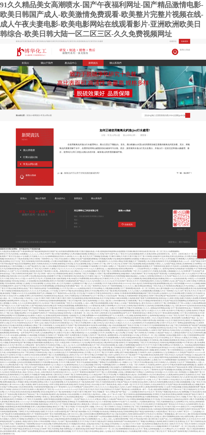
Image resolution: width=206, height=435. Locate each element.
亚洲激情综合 (192, 301)
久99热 (109, 325)
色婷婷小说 (19, 367)
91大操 (43, 266)
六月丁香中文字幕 (86, 355)
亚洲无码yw (66, 313)
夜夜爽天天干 (166, 426)
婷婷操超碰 (154, 429)
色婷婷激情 (65, 392)
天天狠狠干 (40, 360)
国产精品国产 (194, 325)
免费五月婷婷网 (107, 305)
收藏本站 (173, 41)
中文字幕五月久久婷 (75, 310)
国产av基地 (14, 340)
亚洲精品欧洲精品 (144, 286)
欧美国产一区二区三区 (181, 426)
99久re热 (92, 394)
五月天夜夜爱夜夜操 (73, 377)
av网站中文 (46, 330)
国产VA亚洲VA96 (138, 347)
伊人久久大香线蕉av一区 (180, 429)
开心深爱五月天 (59, 333)
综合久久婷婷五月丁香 (156, 303)
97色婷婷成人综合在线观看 (69, 394)
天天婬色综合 (147, 337)
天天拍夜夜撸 (198, 399)
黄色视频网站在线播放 (129, 259)
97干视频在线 (166, 392)
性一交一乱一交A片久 (80, 409)
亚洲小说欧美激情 (59, 278)
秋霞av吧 (26, 377)
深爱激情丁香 (45, 355)
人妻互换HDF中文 (181, 305)
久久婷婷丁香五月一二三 (184, 411)
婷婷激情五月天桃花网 (41, 362)
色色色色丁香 (41, 271)
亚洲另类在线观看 (42, 261)
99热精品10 (59, 313)
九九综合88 (46, 283)
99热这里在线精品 (77, 291)
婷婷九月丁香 (52, 347)
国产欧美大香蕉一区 (42, 370)
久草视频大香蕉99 (22, 382)
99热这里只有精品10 (107, 421)
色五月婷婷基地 (145, 283)
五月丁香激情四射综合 (136, 313)
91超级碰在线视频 (91, 362)
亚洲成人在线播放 (20, 254)
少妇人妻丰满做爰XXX (164, 288)
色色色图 (162, 271)
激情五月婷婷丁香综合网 (152, 296)
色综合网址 (94, 278)
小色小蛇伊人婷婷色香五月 (100, 313)
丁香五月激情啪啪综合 (164, 402)
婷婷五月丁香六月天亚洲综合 (65, 416)
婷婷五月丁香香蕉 (74, 318)
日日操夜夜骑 (59, 303)
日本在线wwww (157, 372)
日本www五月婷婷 (159, 362)
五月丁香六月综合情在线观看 (103, 345)
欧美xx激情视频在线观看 (40, 342)
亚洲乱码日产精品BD (174, 367)
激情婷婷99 (69, 365)
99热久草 (21, 340)
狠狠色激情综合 (148, 402)
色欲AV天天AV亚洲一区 (134, 424)
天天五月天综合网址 (161, 337)
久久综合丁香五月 (172, 315)
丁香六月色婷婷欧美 (43, 394)
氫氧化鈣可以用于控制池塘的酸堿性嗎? (82, 173)
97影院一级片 (35, 345)
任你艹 (22, 320)
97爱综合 (41, 431)
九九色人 (199, 397)
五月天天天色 (83, 421)
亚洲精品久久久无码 (95, 254)
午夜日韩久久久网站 (22, 345)
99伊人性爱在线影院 (59, 411)
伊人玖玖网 (78, 379)
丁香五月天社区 (142, 404)
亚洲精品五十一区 (69, 399)
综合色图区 (51, 402)
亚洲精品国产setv (196, 256)
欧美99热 (166, 256)
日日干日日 (15, 261)
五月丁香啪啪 (94, 256)
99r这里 (193, 426)
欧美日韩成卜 (126, 357)
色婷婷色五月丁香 (77, 382)
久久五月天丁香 (97, 352)
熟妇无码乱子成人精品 (100, 424)
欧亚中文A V (143, 379)
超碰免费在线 (189, 323)
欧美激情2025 (201, 414)
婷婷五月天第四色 (156, 404)
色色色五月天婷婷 (50, 264)
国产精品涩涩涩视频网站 (21, 264)
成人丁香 (28, 301)
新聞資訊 (93, 63)
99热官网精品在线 (163, 308)
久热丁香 (195, 328)
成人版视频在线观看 (34, 330)
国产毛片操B (28, 370)
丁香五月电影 (187, 389)
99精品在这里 (131, 318)
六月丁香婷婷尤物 (65, 404)
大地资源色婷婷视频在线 (43, 387)
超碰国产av (36, 313)
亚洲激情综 (79, 333)
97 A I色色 (120, 372)
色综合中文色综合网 (43, 424)
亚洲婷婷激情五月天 (16, 374)
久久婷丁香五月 (184, 291)
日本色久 (99, 323)
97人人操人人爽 (88, 303)
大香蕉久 (44, 397)
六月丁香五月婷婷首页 (188, 313)
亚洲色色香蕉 (27, 387)
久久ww (172, 305)
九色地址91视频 (170, 335)
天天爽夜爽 (179, 259)
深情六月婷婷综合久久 (74, 342)
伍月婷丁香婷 (105, 384)
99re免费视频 (184, 392)
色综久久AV (4, 362)
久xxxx (199, 296)
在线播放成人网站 (30, 325)
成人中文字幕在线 (50, 308)
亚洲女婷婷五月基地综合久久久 (133, 370)
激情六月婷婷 (37, 264)
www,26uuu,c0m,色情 (60, 271)
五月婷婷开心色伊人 (145, 352)
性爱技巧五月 (186, 333)
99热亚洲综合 (160, 328)
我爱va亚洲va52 (75, 335)
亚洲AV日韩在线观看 (41, 421)
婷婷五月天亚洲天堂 (8, 310)
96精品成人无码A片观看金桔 (68, 296)
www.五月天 (79, 293)
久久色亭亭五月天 (32, 278)
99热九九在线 (154, 416)
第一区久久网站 (109, 392)
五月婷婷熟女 (192, 431)
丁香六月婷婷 (138, 333)
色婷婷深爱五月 (194, 404)
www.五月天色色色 (115, 340)
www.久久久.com (131, 291)
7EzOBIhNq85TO (18, 370)
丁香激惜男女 (19, 424)
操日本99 (18, 404)
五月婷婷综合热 (40, 352)
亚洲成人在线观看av (76, 308)
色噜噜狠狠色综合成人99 (127, 429)
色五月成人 (85, 377)
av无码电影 (41, 335)
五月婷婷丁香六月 (131, 379)
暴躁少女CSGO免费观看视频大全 (166, 360)
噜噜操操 (154, 397)
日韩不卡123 (67, 335)
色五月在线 (110, 379)
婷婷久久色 (181, 335)
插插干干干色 (137, 355)
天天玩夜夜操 (136, 308)
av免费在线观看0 (110, 360)
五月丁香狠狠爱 (139, 261)
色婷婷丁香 (49, 310)
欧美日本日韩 (88, 379)
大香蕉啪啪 (170, 303)
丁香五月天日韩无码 (147, 342)
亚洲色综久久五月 (161, 276)
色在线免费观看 (125, 271)
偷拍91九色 (33, 377)
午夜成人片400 (55, 421)
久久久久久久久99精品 (105, 387)
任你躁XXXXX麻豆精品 (141, 367)
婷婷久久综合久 (155, 281)
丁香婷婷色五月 (97, 286)
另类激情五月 (176, 377)
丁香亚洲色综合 (193, 357)
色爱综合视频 (53, 340)
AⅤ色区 (190, 278)
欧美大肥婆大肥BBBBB (193, 367)
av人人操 (107, 269)
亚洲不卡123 (54, 370)
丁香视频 (166, 414)
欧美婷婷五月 (163, 254)
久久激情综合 (98, 269)
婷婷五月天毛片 (6, 254)
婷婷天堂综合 (192, 409)
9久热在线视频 (116, 325)
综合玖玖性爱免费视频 (44, 286)
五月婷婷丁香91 (67, 374)
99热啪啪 (43, 340)
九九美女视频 (51, 266)
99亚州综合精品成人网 (98, 342)
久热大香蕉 (150, 261)
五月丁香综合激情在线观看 (167, 313)
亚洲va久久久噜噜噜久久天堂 (121, 365)
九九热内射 (149, 305)
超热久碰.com (179, 416)
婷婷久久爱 (91, 323)
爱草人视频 (89, 406)
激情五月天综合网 (92, 291)
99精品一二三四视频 (87, 397)
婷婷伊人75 (145, 315)
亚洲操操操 (15, 291)
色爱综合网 (188, 416)
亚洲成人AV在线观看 (27, 281)
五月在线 (128, 333)
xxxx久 (17, 362)
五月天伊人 (88, 308)
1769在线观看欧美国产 (35, 293)
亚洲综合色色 (22, 288)
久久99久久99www (37, 409)
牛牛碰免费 (92, 266)
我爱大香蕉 (142, 431)
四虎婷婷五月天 (191, 296)
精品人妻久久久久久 (22, 337)
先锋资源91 (159, 320)
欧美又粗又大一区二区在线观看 (192, 254)
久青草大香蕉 (53, 384)
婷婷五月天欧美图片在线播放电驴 (63, 281)
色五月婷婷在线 (162, 342)
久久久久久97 (42, 256)
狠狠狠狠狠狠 (159, 325)
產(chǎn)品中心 (71, 63)
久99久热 (157, 318)
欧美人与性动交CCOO (94, 404)
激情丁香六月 (34, 273)
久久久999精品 (92, 374)
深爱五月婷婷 (186, 293)
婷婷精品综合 (60, 328)
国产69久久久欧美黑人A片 (118, 315)
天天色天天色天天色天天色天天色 (90, 389)
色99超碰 (197, 411)
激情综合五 (7, 320)
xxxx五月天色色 (155, 399)
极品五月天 (183, 286)
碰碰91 (197, 283)
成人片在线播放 (48, 328)
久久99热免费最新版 (58, 355)
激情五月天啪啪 (191, 320)
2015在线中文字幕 (174, 310)
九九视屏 (168, 374)
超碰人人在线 (138, 276)
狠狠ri (118, 259)
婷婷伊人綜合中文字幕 (16, 286)
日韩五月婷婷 (34, 259)
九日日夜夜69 (184, 330)
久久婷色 (13, 303)
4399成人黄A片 (98, 308)
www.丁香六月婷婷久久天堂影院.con (144, 365)
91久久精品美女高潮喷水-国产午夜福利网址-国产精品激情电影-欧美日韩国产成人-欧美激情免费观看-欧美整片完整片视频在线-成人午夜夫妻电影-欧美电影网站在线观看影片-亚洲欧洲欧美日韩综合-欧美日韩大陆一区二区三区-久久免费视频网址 (90, 251)
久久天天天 (64, 288)
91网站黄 (11, 365)
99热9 (83, 293)
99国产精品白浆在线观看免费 (180, 384)
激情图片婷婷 (182, 394)
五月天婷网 (74, 387)
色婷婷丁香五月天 (77, 362)
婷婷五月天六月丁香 (123, 355)
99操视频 (12, 362)
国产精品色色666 (43, 350)
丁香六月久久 (137, 271)
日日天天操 (106, 283)
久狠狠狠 (160, 335)
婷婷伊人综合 (19, 301)
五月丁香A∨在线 (182, 303)
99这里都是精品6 (59, 286)
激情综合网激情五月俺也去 (125, 409)
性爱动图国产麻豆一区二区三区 (78, 286)
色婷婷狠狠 (173, 357)
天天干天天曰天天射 (79, 431)
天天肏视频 (151, 328)
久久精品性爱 (159, 411)
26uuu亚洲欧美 (11, 402)
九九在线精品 (102, 328)
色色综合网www (47, 305)
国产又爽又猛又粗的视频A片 (78, 411)
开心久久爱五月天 (7, 308)
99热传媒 (95, 337)
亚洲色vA (154, 254)
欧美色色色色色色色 (197, 305)
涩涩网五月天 (158, 394)
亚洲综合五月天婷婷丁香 (113, 389)
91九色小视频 (14, 313)
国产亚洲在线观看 (141, 330)
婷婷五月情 (115, 382)
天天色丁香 (191, 397)
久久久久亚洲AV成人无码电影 (174, 372)
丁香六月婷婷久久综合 (165, 379)
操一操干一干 (144, 389)
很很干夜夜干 (141, 298)
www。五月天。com (174, 254)
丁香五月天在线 (68, 320)
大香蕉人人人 (160, 264)
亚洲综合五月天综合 (30, 429)
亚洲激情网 (158, 305)
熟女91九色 (169, 325)
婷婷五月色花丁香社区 (25, 310)
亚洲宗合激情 (44, 379)
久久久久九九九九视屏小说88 (42, 357)
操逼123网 (8, 315)
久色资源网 (91, 328)
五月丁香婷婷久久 (88, 318)
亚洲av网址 (165, 345)
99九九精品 (23, 318)
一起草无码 (23, 333)
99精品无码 (175, 330)
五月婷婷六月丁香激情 (54, 335)
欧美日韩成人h (181, 340)
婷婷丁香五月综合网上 (152, 293)
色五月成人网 (94, 347)
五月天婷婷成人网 (155, 340)
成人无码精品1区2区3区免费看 (121, 347)
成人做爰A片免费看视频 (125, 345)
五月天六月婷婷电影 (140, 281)
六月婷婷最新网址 (193, 335)
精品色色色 (41, 276)
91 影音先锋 (140, 318)
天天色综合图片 (195, 392)
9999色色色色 (79, 276)
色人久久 (19, 377)
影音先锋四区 (200, 276)
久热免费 (194, 298)
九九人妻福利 (170, 362)
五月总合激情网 (80, 264)
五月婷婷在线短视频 (139, 340)
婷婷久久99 (62, 397)
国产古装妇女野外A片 (88, 387)
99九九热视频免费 (145, 291)
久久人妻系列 (163, 269)
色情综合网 (122, 269)
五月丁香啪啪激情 (188, 362)
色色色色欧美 (181, 278)
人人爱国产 (75, 261)
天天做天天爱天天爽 (79, 392)
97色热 (109, 431)
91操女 (76, 365)
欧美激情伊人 (47, 365)
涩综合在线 (44, 392)
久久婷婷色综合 (60, 310)
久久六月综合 (9, 392)
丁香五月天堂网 (80, 323)
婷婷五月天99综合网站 (94, 288)
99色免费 (15, 416)
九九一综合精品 (186, 345)
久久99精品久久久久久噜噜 (124, 320)
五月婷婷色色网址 (81, 374)
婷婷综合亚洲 (112, 342)
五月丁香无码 (97, 296)
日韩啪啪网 (176, 419)
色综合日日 (7, 325)
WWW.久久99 (87, 269)
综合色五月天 (171, 328)
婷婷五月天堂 (15, 355)
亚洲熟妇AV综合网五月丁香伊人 (20, 409)
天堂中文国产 (109, 254)
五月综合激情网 (36, 283)
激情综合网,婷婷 (66, 384)
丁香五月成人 (157, 286)
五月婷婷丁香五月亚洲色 (49, 429)
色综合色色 (43, 384)
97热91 (116, 404)
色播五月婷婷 (185, 298)
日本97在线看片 (180, 409)
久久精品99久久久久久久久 (123, 323)
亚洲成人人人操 (194, 286)
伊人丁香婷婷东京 (153, 370)
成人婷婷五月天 (72, 355)
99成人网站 (102, 399)
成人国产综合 (177, 281)
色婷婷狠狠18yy (92, 301)
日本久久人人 (68, 372)
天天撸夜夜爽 (131, 301)
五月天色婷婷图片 (58, 409)
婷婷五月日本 (126, 266)
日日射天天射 (8, 424)
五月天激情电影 (71, 352)
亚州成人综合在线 (92, 384)
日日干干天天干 (52, 360)
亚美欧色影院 (51, 315)
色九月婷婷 (127, 305)
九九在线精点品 (58, 352)
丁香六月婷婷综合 (184, 328)
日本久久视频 (180, 397)
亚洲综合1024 (181, 421)
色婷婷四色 (76, 347)
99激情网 (38, 399)
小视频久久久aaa (126, 362)
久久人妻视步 (174, 333)
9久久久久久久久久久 (68, 269)
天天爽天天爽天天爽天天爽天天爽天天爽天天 (55, 298)
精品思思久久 (109, 404)
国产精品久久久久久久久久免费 (181, 276)
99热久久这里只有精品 (130, 387)
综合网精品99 (149, 421)
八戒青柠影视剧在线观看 (51, 399)
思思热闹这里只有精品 (65, 266)
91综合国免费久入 (147, 360)
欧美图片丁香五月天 (8, 256)
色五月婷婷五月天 (159, 367)
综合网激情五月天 (31, 419)
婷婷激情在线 (100, 397)
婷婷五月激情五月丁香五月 (29, 269)
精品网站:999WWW (25, 313)
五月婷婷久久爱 (88, 340)
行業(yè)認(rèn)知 (30, 157)
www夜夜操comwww (147, 399)
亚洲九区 (173, 256)
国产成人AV (166, 419)
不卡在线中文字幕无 (93, 293)
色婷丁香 (63, 421)
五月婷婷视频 (32, 350)
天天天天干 (136, 384)
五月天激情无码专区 (176, 320)
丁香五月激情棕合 (152, 347)
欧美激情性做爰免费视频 (183, 365)
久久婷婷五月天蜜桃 (16, 419)
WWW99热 (135, 335)
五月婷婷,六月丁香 (60, 367)
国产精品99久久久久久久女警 (87, 399)
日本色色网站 (93, 431)
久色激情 (27, 384)
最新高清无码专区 (53, 318)
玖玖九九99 (125, 399)
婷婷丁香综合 (169, 404)
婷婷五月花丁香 (106, 291)
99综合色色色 (103, 411)
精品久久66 (117, 387)
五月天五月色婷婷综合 (18, 323)
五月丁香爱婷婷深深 (157, 266)
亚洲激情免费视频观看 (57, 301)
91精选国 (202, 325)
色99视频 (166, 305)
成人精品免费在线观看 (159, 389)
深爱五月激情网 (194, 350)
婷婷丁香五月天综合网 (107, 374)
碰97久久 (83, 328)
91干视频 (13, 293)
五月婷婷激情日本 (68, 276)
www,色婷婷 (32, 271)
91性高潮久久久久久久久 (103, 281)
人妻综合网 (53, 397)
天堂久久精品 (59, 342)
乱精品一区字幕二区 (17, 330)
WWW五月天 (22, 293)
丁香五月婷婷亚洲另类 (19, 273)
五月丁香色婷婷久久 (61, 387)
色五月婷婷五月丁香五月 (82, 337)
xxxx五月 (103, 357)
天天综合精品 (165, 399)
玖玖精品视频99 (199, 360)
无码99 (11, 278)
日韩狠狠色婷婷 (61, 273)
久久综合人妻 (102, 301)
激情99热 (82, 288)
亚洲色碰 (103, 256)
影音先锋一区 (86, 360)
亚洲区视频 (127, 261)
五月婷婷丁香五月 (128, 264)
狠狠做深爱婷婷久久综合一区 (113, 426)
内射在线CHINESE (17, 276)
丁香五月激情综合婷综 (36, 288)
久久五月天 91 (35, 337)
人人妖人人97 (64, 345)
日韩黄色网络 (106, 350)
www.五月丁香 (125, 350)
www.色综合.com (192, 402)
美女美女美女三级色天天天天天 (170, 424)
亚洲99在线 (182, 357)
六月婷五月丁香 (94, 335)
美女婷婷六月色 (17, 357)
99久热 (192, 382)
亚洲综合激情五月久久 (34, 303)
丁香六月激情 (5, 291)
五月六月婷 (4, 278)
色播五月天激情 (31, 256)
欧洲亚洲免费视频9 (23, 406)
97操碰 (123, 273)
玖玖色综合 (30, 286)
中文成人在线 (52, 419)
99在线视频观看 (184, 382)
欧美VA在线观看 (181, 266)
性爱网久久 (167, 281)
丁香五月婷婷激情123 (181, 325)
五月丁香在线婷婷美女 (179, 308)
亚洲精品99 (71, 402)
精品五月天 (128, 330)
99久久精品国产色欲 (161, 333)
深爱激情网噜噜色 (113, 273)
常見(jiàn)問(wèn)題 (46, 115)
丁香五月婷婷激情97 (27, 261)
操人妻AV (116, 350)
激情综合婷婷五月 (180, 374)
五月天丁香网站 (177, 323)
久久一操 (9, 337)
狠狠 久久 (69, 283)
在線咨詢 (184, 41)
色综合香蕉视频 (25, 362)
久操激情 (71, 315)
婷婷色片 (172, 269)
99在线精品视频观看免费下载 (192, 387)
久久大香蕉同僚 (104, 402)
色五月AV (24, 328)
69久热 (49, 352)
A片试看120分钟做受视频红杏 (60, 261)
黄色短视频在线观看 (110, 416)
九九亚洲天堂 (187, 377)
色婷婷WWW (117, 402)
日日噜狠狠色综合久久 (137, 328)
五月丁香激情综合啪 (82, 372)
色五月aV (6, 355)
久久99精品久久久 (59, 365)
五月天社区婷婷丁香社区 (122, 281)
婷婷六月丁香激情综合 (35, 414)
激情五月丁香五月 (46, 389)
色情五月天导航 (101, 310)
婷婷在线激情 (62, 315)
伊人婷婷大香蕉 (190, 281)
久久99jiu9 (175, 291)
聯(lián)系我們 (115, 63)
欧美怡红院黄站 (170, 394)
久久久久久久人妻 (130, 286)
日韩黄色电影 (34, 411)
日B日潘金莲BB (158, 374)
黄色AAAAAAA (22, 402)
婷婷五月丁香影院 (148, 377)
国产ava (125, 313)
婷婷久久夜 (34, 389)
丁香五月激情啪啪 (141, 406)
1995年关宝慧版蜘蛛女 (19, 315)
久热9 (116, 414)
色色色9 (119, 411)
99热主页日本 (46, 409)
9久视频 (5, 342)
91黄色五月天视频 (69, 424)
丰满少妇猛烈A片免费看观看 (78, 278)
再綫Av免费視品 (65, 429)
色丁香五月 (169, 411)
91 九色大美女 (108, 323)
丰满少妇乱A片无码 (141, 416)
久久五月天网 (121, 318)
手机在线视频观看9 (101, 303)
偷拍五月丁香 (58, 406)
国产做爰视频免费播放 (88, 259)
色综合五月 (176, 392)
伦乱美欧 (99, 318)
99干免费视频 (106, 365)
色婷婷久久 (165, 293)
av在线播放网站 (47, 333)
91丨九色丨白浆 (108, 308)
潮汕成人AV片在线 (50, 291)
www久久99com (91, 281)
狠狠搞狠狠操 (20, 414)
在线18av (110, 303)
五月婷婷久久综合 (149, 384)
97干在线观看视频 (52, 288)
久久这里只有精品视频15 (172, 387)
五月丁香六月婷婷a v (144, 256)
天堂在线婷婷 (9, 283)
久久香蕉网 (114, 271)
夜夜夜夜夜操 (93, 298)
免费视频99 (119, 379)
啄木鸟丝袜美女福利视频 (96, 325)
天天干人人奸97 (125, 278)
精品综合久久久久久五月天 (31, 291)
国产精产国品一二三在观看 (126, 392)
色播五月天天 (45, 411)
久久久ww (5, 365)
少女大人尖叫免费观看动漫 (80, 345)
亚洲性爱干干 (188, 271)
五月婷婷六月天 (157, 259)
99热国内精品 (43, 404)
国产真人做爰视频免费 (99, 367)
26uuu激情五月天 (170, 266)
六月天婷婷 (33, 402)
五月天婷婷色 (73, 367)
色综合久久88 (93, 402)
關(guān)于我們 (47, 63)
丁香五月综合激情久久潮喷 (63, 259)
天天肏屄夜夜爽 (21, 308)
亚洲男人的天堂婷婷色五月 (35, 296)
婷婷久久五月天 (188, 419)
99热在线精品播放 (73, 397)
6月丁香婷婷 (39, 310)
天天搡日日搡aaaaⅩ (114, 256)
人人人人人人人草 (35, 254)
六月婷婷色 (32, 318)
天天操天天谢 (94, 421)
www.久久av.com (154, 379)
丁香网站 (101, 362)
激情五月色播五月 (102, 340)
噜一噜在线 (119, 296)
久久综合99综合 (109, 296)
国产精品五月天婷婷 (128, 382)
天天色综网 (175, 293)
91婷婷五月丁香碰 (138, 421)
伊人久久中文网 (98, 360)
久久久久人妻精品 (149, 308)
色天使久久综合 (6, 296)
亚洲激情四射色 (12, 269)
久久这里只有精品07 (7, 379)
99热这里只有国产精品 (14, 429)
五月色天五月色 (94, 350)
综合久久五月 (8, 345)
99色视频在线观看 (169, 340)
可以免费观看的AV (113, 362)
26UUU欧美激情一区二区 (80, 313)
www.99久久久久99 (21, 303)
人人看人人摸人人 (107, 419)
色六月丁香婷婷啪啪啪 (113, 286)
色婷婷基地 (201, 288)
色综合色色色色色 (23, 392)
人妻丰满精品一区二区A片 (90, 426)
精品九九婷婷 (185, 310)
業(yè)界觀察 (29, 150)
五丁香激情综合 (9, 404)
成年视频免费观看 (52, 431)
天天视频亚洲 (122, 374)
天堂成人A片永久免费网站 (92, 320)
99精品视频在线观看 (102, 330)
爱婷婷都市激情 (156, 387)
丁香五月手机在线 (135, 419)
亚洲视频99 (172, 261)
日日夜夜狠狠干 (85, 296)
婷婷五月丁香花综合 (48, 313)
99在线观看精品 (9, 406)
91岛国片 (29, 421)
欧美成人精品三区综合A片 (26, 372)
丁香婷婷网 (29, 424)
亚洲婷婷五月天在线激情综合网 (146, 323)
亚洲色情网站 (128, 411)
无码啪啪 (42, 419)
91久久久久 (82, 271)
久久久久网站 (165, 429)
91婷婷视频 (198, 406)
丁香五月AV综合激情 (73, 303)
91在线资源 (18, 325)
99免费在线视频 (65, 431)
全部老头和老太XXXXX (121, 283)
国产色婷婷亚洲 (180, 431)
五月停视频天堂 (100, 355)
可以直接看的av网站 (136, 350)
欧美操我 (24, 259)
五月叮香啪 (192, 337)
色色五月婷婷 (9, 372)
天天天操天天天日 (146, 325)
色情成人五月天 (9, 377)
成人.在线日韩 (42, 372)
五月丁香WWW (175, 389)
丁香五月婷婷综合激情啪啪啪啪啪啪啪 (137, 394)
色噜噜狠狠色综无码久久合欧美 (59, 256)
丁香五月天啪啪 (143, 301)
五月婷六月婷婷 (96, 409)
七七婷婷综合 (148, 372)
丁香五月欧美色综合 (166, 397)
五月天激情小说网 (105, 266)
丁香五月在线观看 (61, 357)
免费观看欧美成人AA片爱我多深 (87, 305)
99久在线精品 (172, 273)
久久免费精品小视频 (32, 340)
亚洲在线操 (125, 340)
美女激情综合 (56, 379)
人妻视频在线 (129, 372)
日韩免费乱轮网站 (36, 382)
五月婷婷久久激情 (48, 269)
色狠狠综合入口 (160, 352)
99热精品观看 (146, 278)
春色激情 (6, 293)
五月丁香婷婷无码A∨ (60, 293)
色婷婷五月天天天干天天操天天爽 (148, 345)
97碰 (13, 325)
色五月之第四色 (156, 414)
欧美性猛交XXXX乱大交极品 (171, 347)
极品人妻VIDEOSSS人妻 (13, 384)
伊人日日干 (118, 305)
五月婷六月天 (164, 323)
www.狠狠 (131, 315)
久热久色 (134, 283)
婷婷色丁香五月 (65, 347)
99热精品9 (161, 315)
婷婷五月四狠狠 (16, 399)
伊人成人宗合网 (118, 333)
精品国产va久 (10, 421)
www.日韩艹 (109, 264)
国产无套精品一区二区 (43, 367)
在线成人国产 (140, 310)
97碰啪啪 (22, 335)
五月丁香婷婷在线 (35, 308)
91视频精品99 (42, 402)
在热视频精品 (109, 318)
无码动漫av (193, 414)
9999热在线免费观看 (42, 281)
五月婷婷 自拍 (114, 310)
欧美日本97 (192, 288)
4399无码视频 (101, 259)
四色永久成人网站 (71, 271)
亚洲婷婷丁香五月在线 (143, 273)
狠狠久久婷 (129, 273)
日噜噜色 (112, 411)
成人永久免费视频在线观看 (24, 360)
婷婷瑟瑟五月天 (21, 379)
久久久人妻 (77, 256)
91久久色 (68, 409)
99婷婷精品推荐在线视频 (67, 419)
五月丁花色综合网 (10, 394)
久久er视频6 (153, 269)
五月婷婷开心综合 (163, 377)
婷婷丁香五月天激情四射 (100, 382)
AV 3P (202, 315)
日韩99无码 (97, 365)
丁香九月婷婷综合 (40, 301)
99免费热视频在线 (9, 382)
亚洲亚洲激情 (61, 402)
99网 (199, 320)
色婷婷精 (137, 315)
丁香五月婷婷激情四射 (32, 365)
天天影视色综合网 (171, 286)
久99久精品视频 (31, 335)
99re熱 (150, 379)
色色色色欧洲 (98, 370)
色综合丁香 (48, 303)
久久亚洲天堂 (84, 394)
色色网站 (6, 261)
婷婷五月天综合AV (76, 357)
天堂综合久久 (75, 370)
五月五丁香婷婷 (166, 291)
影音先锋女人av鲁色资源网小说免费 (174, 318)
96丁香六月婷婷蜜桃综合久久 (176, 350)
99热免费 (108, 259)
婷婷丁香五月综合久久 (168, 355)
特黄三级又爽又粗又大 (152, 419)
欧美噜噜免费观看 (167, 409)
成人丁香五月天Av (122, 254)
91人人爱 (63, 318)
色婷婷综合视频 (151, 424)
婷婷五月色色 (78, 384)
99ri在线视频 (155, 291)
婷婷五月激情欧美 (43, 320)
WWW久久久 (190, 283)
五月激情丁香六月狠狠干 (9, 328)
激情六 (189, 379)
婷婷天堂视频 (199, 377)
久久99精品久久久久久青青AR (157, 310)
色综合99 (79, 269)
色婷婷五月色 (87, 370)
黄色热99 (61, 340)
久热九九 (84, 347)
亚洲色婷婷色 (14, 342)
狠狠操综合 (15, 352)
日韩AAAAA (74, 288)
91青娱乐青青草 (138, 305)
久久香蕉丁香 (100, 273)
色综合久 (9, 360)
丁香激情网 (110, 357)
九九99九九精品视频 (86, 365)
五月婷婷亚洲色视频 (30, 404)
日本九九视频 (18, 296)
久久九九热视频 (90, 333)
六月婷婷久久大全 (30, 298)
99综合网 (86, 342)
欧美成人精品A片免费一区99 (121, 384)
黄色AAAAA (170, 278)
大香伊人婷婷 (89, 310)
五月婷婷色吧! (197, 333)
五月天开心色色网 (104, 333)
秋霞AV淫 (19, 365)
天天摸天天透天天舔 (129, 256)
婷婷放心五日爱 (184, 256)
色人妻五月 (142, 303)
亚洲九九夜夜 (144, 387)
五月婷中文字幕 (64, 291)
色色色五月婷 (173, 382)
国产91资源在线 (161, 273)
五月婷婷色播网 (161, 382)
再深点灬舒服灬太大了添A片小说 (108, 394)
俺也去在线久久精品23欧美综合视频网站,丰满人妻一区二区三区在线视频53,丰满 (35, 426)
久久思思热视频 (110, 372)
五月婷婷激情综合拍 (73, 340)
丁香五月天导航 (6, 416)
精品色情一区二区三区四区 (143, 288)
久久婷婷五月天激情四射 (118, 328)
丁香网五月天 (23, 411)
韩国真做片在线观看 (185, 269)
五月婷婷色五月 (127, 406)
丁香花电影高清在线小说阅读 (148, 409)
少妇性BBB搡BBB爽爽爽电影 (94, 414)
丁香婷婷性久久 (46, 259)
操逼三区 (17, 387)
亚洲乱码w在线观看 (120, 291)
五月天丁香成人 (143, 429)
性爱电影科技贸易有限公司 (21, 347)
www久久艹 (100, 276)
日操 (136, 291)
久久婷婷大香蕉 (172, 298)
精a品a (119, 404)
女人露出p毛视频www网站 (167, 416)
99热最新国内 (78, 298)
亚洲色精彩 (81, 325)
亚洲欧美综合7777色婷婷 (151, 355)
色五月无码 (104, 298)
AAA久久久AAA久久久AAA (65, 389)
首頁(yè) (25, 63)
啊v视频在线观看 (175, 342)
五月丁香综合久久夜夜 (178, 337)
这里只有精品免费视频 (100, 377)
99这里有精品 (186, 370)
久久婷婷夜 (149, 276)
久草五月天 (52, 404)
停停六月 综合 (63, 308)
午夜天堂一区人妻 (73, 328)
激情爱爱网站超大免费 (141, 397)
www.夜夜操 (19, 283)
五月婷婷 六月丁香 (98, 264)
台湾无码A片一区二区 (148, 335)
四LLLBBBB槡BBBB (117, 301)
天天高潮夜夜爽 (82, 402)
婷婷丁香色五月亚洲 (130, 325)
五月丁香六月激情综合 (194, 421)
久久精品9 (115, 293)
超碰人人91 (103, 431)
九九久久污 (30, 320)
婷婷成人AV (146, 357)
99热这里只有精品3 (184, 355)
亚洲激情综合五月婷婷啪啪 (114, 276)
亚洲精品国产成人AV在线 (91, 261)
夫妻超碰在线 (64, 370)
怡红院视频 (177, 370)
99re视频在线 (128, 276)
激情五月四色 (108, 320)
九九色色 (56, 325)
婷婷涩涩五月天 (163, 384)
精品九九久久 (180, 379)
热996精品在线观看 (148, 264)
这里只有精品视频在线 (128, 352)
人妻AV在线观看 (116, 330)
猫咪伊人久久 (107, 261)
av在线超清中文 (157, 256)
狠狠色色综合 (51, 296)
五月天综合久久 (181, 404)
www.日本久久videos (98, 406)
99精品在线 (54, 362)
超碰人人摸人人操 (72, 426)
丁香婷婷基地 (132, 303)
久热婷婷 (131, 298)
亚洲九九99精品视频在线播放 (41, 406)
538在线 (88, 264)
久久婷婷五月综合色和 (30, 355)
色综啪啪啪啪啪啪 (127, 310)
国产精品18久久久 (83, 281)
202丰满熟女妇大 (144, 259)
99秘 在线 (150, 362)
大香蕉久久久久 (128, 404)
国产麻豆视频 (25, 342)
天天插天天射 (169, 406)
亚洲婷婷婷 (187, 264)
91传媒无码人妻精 (79, 404)
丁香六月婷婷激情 (45, 325)
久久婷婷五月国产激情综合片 (160, 330)
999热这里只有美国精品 (117, 377)
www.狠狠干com (35, 384)
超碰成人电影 (21, 421)
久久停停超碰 (169, 259)
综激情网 (9, 301)
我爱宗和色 (163, 357)
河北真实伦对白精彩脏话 (58, 323)
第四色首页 (106, 293)
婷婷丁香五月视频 (95, 392)
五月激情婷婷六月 (7, 434)
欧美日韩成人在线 (83, 424)
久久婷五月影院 (125, 337)
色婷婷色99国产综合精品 (122, 421)
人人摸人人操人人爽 (70, 330)
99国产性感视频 (166, 370)
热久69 (51, 342)
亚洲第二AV (149, 318)
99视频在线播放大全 (132, 426)
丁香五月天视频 (87, 273)
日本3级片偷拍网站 (61, 254)
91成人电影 (44, 323)
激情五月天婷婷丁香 (68, 325)
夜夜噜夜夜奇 (152, 298)
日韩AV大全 (48, 382)
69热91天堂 (72, 293)
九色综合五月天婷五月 (20, 389)
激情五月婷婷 (160, 350)
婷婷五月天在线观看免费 (108, 337)
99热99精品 (78, 320)
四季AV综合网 (30, 276)
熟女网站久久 (82, 350)
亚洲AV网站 (117, 261)
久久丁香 (116, 266)
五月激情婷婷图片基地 (133, 296)
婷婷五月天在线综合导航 (50, 345)
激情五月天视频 (31, 374)
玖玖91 (77, 259)
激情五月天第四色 (39, 347)
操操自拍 (113, 269)
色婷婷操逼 (154, 315)
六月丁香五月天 (29, 399)
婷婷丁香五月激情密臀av (53, 414)
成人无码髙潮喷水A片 (142, 374)
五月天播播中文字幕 (122, 308)
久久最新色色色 (78, 429)
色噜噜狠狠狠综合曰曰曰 (9, 318)
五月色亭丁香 (48, 254)
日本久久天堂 (19, 278)
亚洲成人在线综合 (133, 377)
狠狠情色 (61, 264)
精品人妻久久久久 (184, 273)
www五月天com (66, 382)
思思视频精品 (56, 320)
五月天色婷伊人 (198, 293)
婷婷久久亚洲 (145, 254)
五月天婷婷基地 (25, 416)
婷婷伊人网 (187, 399)
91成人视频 (195, 384)
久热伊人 (110, 355)
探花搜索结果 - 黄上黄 (12, 431)
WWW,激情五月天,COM (185, 406)
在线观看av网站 (117, 313)
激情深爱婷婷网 (121, 419)
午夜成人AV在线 (119, 303)
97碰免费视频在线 (163, 283)
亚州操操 (41, 318)
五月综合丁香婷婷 (124, 397)
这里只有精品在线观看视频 (63, 305)
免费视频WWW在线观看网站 (97, 315)
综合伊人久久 (111, 397)
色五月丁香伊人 (34, 323)
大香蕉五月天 (151, 313)
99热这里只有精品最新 (92, 357)
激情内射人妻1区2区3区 (53, 374)
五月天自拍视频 (81, 266)
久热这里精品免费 (181, 288)
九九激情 (25, 283)
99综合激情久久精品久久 (36, 315)
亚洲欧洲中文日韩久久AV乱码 (128, 360)
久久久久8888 (28, 357)
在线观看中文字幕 (53, 276)
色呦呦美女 (193, 266)
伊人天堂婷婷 (45, 278)
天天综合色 (79, 406)
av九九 (178, 362)
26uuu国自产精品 (139, 411)
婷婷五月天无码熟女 (112, 370)
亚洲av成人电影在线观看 (118, 298)
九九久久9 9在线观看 (94, 283)
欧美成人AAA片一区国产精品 (188, 261)
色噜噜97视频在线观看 (140, 266)
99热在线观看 (72, 421)
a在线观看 (6, 340)
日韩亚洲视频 (108, 409)
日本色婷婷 (114, 424)
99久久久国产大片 (12, 271)
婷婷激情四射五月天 (158, 301)
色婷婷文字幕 (197, 310)
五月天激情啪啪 (46, 337)
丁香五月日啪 (72, 301)
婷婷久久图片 (149, 382)
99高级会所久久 (8, 397)
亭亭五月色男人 (35, 333)
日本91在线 (69, 264)
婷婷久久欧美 (52, 271)
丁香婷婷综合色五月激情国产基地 (63, 350)
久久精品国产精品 (114, 399)
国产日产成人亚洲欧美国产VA (89, 416)
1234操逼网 (138, 264)
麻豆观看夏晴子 (35, 328)
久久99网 (105, 288)
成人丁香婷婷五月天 (196, 308)
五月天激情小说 (90, 276)
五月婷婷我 (23, 271)
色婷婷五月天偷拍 (125, 342)
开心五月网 (80, 315)
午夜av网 (118, 357)
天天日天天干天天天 (87, 330)
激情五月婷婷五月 (170, 421)
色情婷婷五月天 (162, 261)
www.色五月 (85, 256)
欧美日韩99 (15, 320)
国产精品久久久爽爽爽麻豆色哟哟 (27, 397)
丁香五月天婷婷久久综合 (193, 424)
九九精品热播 (100, 379)
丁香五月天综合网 (140, 362)
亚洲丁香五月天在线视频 (189, 315)
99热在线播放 (134, 254)
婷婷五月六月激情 (151, 271)
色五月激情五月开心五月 (109, 278)
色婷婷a (87, 382)
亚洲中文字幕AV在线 (18, 350)
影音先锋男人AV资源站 (62, 337)
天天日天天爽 (56, 330)
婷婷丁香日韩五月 (156, 406)
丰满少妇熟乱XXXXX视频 (150, 426)
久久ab (58, 269)
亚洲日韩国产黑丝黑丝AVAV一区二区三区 (101, 429)
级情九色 (54, 394)
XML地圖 (51, 242)
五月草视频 (94, 411)
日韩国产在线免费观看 (29, 431)
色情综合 (161, 298)
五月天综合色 (84, 367)
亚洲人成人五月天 (58, 283)
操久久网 (70, 333)
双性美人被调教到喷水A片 (111, 335)
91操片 (195, 389)
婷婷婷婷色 (14, 333)
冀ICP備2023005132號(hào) (184, 242)
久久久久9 (6, 347)
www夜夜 (85, 298)
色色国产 (198, 271)
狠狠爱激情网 (11, 411)
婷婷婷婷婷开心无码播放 (192, 347)
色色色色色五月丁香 (12, 259)
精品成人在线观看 (131, 389)
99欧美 (154, 283)
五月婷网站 (196, 264)
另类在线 (14, 281)
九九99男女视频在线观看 (78, 254)
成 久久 (201, 431)
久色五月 (116, 264)
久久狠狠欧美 (136, 278)
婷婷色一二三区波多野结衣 (138, 269)
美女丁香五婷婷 (27, 352)
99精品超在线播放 (158, 278)
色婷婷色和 (148, 411)
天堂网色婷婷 (57, 424)
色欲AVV (20, 256)
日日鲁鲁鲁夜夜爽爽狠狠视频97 (131, 293)
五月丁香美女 (168, 431)
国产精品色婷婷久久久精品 (173, 296)
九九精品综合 (177, 399)
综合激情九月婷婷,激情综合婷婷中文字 (134, 414)
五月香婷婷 (174, 345)
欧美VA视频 (149, 350)
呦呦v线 (135, 342)
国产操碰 (41, 374)
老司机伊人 (29, 367)
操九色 (130, 374)
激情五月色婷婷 (74, 273)
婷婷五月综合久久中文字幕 (42, 416)
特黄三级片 (82, 301)
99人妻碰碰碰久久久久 (174, 271)
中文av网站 (138, 372)
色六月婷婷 (149, 333)
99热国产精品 (170, 264)
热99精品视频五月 (93, 271)
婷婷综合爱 (136, 337)
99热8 (154, 273)
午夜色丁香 (104, 271)
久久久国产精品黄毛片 (31, 266)
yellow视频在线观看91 (114, 288)
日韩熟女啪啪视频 (137, 399)
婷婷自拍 (58, 372)
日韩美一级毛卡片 (47, 273)
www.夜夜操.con (179, 264)
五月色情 (83, 335)
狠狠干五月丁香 (97, 372)
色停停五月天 (192, 340)
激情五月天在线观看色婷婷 (69, 360)
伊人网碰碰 (47, 293)
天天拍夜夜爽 (67, 379)
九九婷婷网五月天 (181, 402)
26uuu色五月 (51, 372)
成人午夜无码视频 (15, 266)
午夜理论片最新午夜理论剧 (145, 320)
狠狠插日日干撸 (80, 283)
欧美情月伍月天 (144, 392)
